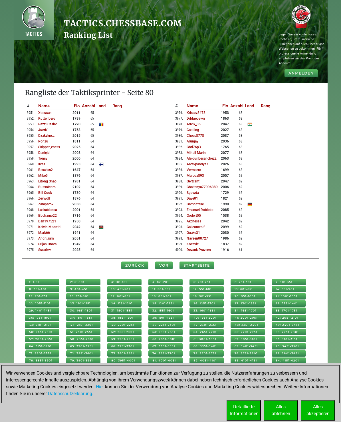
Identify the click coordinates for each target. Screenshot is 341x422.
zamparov (45, 204)
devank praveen (199, 250)
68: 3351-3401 (205, 346)
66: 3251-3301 (122, 346)
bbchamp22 (47, 216)
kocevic (193, 244)
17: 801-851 (120, 296)
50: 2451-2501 (41, 331)
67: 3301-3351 (163, 346)
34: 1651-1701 (246, 310)
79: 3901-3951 (81, 360)
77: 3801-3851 (287, 353)
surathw (44, 250)
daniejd (44, 153)
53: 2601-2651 (163, 331)
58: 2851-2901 (82, 339)
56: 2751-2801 (287, 331)
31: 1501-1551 (121, 310)
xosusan (45, 113)
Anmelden (301, 73)
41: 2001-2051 (246, 317)
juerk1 (43, 130)
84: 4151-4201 (287, 360)
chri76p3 (194, 147)
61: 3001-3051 (204, 339)
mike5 (43, 176)
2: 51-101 (77, 282)
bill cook (45, 193)
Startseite (196, 265)
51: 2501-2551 (81, 331)
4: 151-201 (160, 282)
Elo (77, 105)
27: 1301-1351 (245, 303)
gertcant (193, 181)
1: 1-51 (34, 282)
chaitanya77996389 (202, 187)
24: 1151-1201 (122, 303)
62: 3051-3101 (246, 339)
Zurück (134, 265)
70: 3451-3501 (287, 346)
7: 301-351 (284, 282)
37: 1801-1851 (81, 317)
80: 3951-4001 (123, 360)
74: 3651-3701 (163, 353)
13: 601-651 (244, 289)
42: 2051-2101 (287, 317)
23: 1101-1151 (80, 303)
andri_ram (46, 238)
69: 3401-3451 (246, 346)
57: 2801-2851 (41, 339)
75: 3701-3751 (204, 353)
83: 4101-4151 (246, 360)
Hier (100, 386)
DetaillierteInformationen (244, 410)
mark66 (44, 233)
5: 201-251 (201, 282)
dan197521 (47, 221)
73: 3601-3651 (122, 353)
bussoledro (47, 187)
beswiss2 (45, 170)
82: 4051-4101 (205, 360)
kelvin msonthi (49, 227)
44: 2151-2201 (81, 324)
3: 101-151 (119, 282)
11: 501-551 (161, 289)
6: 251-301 (243, 282)
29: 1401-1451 (40, 310)
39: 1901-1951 (163, 317)
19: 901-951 (202, 296)
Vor (164, 265)
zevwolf (44, 198)
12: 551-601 (202, 289)
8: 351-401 (38, 289)
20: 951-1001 (245, 296)
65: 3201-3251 (81, 346)
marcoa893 (195, 176)
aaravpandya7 (197, 164)
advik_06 (194, 124)
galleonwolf (196, 227)
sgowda (193, 193)
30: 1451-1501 (81, 310)
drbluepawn (196, 118)
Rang (117, 105)
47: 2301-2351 (205, 324)
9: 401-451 (79, 289)
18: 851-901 (161, 296)
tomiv (42, 158)
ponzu (43, 141)
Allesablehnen (281, 410)
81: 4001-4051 (164, 360)
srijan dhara (47, 244)
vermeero (194, 170)
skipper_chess (49, 147)
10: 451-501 (120, 289)
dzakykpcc (46, 136)
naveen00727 (197, 238)
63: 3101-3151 (286, 339)
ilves (41, 164)
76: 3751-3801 (246, 353)
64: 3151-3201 (40, 346)
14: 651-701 (285, 289)
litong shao (47, 181)
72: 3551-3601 (81, 353)
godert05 (194, 216)
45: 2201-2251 (122, 324)
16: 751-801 (79, 296)
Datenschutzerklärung (70, 393)
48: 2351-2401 (246, 324)
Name (44, 105)
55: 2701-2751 (246, 331)
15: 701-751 (38, 296)
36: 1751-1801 (40, 317)
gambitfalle (195, 204)
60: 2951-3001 (164, 339)
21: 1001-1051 (286, 296)
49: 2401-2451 (287, 324)
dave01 (192, 198)
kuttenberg (46, 118)
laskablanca (47, 210)
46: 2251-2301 (163, 324)
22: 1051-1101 (40, 303)
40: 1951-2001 (205, 317)
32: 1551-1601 (163, 310)
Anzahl (88, 105)
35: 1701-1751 (286, 310)
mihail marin (196, 153)
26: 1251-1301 (204, 303)
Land (101, 105)
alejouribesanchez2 (202, 158)
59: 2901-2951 (122, 339)
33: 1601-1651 (204, 310)
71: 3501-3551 (40, 353)
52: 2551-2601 (122, 331)
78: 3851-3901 (41, 360)
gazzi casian (48, 124)
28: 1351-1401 (287, 303)
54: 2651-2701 (205, 331)
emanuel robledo (200, 210)
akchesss (194, 221)
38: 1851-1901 (122, 317)
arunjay (192, 141)
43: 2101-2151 (40, 324)
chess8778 (195, 136)
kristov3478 (196, 113)
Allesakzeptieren (318, 410)
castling (193, 130)
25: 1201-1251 (163, 303)
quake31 (193, 233)
